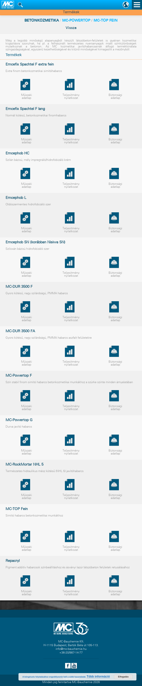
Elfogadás (123, 676)
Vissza (71, 28)
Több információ (98, 676)
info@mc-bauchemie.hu (71, 649)
